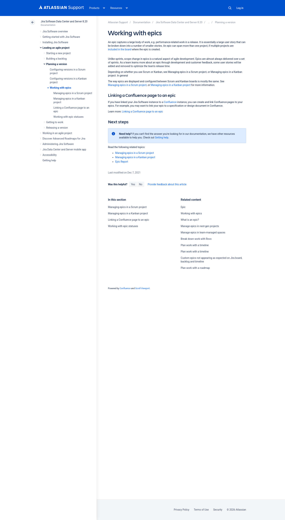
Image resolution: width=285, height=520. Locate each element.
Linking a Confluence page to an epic (142, 111)
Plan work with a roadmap (195, 267)
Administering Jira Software (58, 144)
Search (230, 8)
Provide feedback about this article (167, 184)
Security (217, 509)
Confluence (170, 102)
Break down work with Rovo (196, 238)
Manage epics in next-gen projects (200, 226)
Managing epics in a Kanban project (171, 85)
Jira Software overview (55, 31)
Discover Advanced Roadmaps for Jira (64, 138)
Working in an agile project (57, 133)
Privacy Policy (181, 509)
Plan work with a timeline (195, 245)
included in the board (119, 49)
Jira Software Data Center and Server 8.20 (64, 21)
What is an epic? (190, 219)
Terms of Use (201, 509)
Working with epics (60, 87)
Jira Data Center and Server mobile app (64, 149)
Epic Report (121, 161)
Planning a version (56, 64)
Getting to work (54, 122)
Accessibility (50, 154)
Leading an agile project (56, 47)
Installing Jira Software (55, 42)
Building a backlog (56, 58)
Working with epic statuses (68, 116)
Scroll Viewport (142, 288)
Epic (183, 207)
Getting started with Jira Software (61, 36)
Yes (133, 184)
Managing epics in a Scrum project (72, 93)
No (140, 184)
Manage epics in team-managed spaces (203, 232)
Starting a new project (58, 53)
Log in (239, 8)
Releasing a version (57, 127)
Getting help (49, 160)
